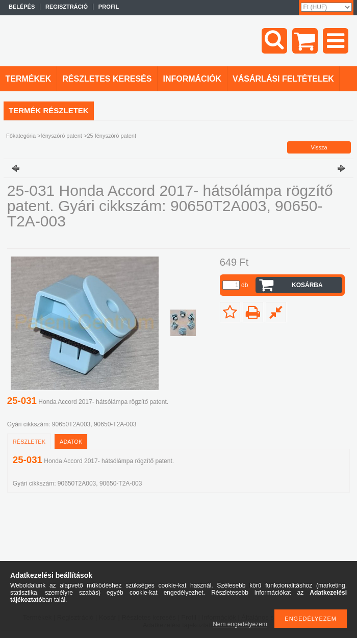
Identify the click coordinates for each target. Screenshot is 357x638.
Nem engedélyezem (240, 624)
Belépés (22, 7)
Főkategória (21, 136)
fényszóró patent (61, 136)
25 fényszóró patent (111, 136)
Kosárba (307, 285)
